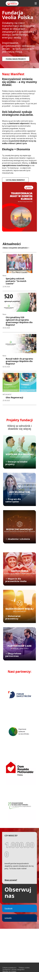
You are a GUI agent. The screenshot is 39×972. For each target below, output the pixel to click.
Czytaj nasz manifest (15, 180)
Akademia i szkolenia (19, 526)
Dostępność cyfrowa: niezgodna (13, 969)
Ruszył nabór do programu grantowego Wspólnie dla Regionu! (19, 361)
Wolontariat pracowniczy (19, 606)
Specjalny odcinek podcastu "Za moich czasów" (16, 281)
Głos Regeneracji (14, 397)
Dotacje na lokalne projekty (19, 452)
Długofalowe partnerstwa (19, 643)
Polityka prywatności (9, 968)
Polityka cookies (24, 968)
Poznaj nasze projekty (16, 59)
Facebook (8, 908)
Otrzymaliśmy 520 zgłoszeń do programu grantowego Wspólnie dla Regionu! (19, 321)
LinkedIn (8, 918)
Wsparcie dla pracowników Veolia (19, 569)
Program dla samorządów (19, 489)
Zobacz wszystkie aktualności (15, 248)
